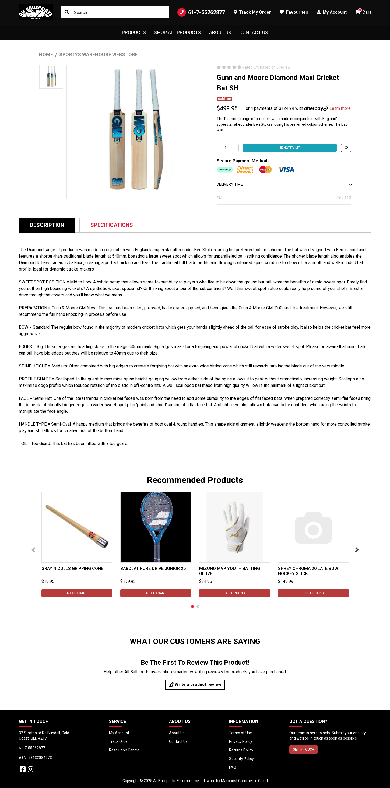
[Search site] (67, 12)
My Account (119, 733)
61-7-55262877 (201, 12)
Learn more (340, 108)
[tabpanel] (76, 544)
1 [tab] (192, 606)
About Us (220, 32)
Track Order (119, 741)
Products (134, 32)
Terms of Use (240, 733)
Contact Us (253, 32)
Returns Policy (241, 750)
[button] (346, 148)
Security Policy (241, 759)
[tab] (47, 225)
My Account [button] (332, 12)
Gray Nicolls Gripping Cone (72, 568)
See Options (234, 593)
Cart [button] (363, 11)
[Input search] (115, 12)
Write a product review (195, 684)
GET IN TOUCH (303, 749)
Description (47, 225)
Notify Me (290, 148)
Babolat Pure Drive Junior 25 (153, 568)
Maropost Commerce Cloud (244, 781)
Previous (33, 549)
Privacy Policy (240, 741)
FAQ (232, 767)
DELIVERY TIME (284, 184)
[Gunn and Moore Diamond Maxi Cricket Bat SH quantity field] (228, 148)
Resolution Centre (124, 750)
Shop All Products (177, 32)
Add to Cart (76, 593)
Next (357, 549)
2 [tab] (197, 606)
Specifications (111, 225)
